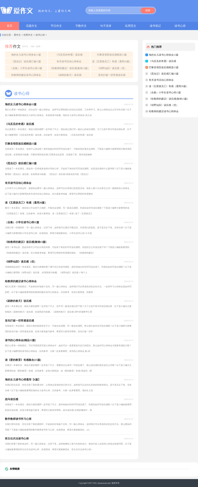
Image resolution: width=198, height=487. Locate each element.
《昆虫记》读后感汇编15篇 (26, 61)
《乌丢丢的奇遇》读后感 (68, 54)
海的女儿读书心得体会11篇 (26, 54)
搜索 (147, 10)
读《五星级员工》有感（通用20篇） (112, 61)
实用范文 (130, 25)
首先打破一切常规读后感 (111, 75)
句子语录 (105, 25)
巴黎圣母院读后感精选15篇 (112, 54)
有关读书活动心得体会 (69, 61)
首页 (9, 25)
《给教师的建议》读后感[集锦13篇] (69, 68)
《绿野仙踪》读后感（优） (112, 68)
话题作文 (31, 25)
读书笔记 (155, 25)
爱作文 (17, 35)
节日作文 (56, 25)
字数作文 (81, 25)
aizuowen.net (104, 483)
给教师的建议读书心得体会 (26, 75)
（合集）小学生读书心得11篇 (26, 68)
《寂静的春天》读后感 (69, 75)
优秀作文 (28, 35)
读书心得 (180, 25)
